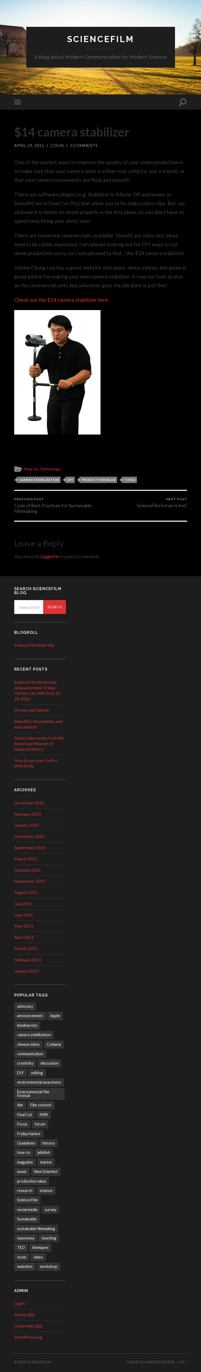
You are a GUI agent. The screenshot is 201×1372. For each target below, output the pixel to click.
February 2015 (27, 813)
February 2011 (27, 959)
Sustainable (27, 1219)
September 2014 (29, 847)
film (20, 1105)
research (24, 1190)
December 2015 (29, 802)
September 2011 (29, 881)
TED (21, 1247)
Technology (50, 468)
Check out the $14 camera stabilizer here (61, 300)
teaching (49, 1238)
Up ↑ (183, 1362)
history (48, 1143)
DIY (70, 480)
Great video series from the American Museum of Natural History (39, 743)
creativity (25, 1063)
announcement (30, 1015)
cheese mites (28, 1044)
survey (50, 1209)
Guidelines (26, 1143)
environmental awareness (39, 1082)
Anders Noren (160, 1362)
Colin (57, 145)
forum (40, 1124)
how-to (23, 1152)
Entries (24, 1314)
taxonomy (25, 1238)
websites (25, 1266)
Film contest (40, 1105)
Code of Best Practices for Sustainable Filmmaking (56, 505)
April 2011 (24, 937)
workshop (48, 1266)
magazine (25, 1162)
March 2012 (25, 858)
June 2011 (23, 914)
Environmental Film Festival (33, 1094)
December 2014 (29, 836)
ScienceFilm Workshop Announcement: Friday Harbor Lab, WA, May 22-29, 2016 (38, 690)
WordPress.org (28, 1337)
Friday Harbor (29, 1133)
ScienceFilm (100, 39)
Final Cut (24, 1114)
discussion (49, 1063)
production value (99, 480)
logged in (49, 556)
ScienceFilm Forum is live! (162, 502)
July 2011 (23, 903)
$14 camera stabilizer (71, 132)
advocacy (25, 1006)
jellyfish (44, 1152)
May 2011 (23, 925)
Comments (28, 1325)
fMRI (43, 1114)
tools (129, 480)
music (22, 1171)
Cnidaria (54, 1044)
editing (37, 1073)
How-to (31, 468)
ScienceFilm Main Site (34, 645)
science (46, 1190)
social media (27, 1209)
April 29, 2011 (29, 145)
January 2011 (26, 970)
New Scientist (46, 1171)
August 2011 (26, 892)
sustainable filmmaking (36, 1228)
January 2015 (26, 824)
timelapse (40, 1247)
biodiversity (27, 1025)
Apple (55, 1015)
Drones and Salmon (31, 709)
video (38, 1257)
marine (46, 1162)
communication (30, 1053)
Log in (19, 1303)
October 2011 (27, 870)
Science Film (27, 1200)
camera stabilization (39, 480)
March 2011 (25, 948)
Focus (22, 1124)
